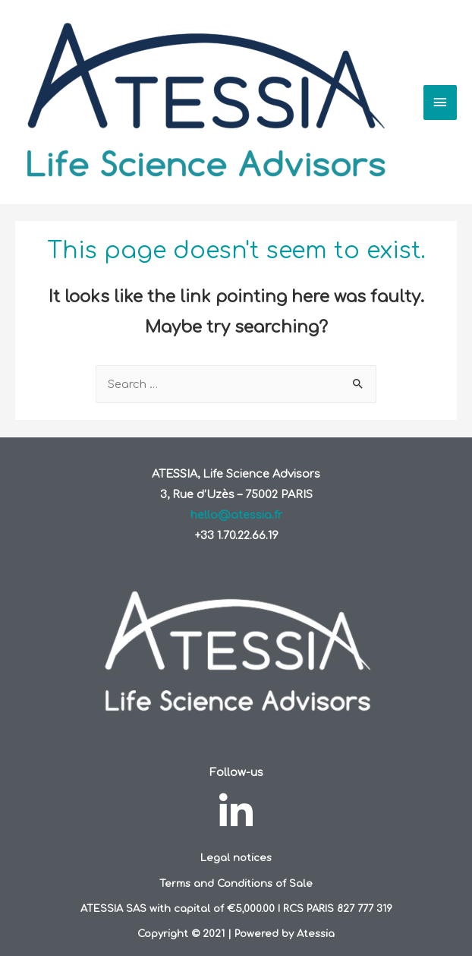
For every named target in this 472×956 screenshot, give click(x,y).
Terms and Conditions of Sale (236, 883)
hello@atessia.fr (236, 515)
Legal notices (236, 857)
